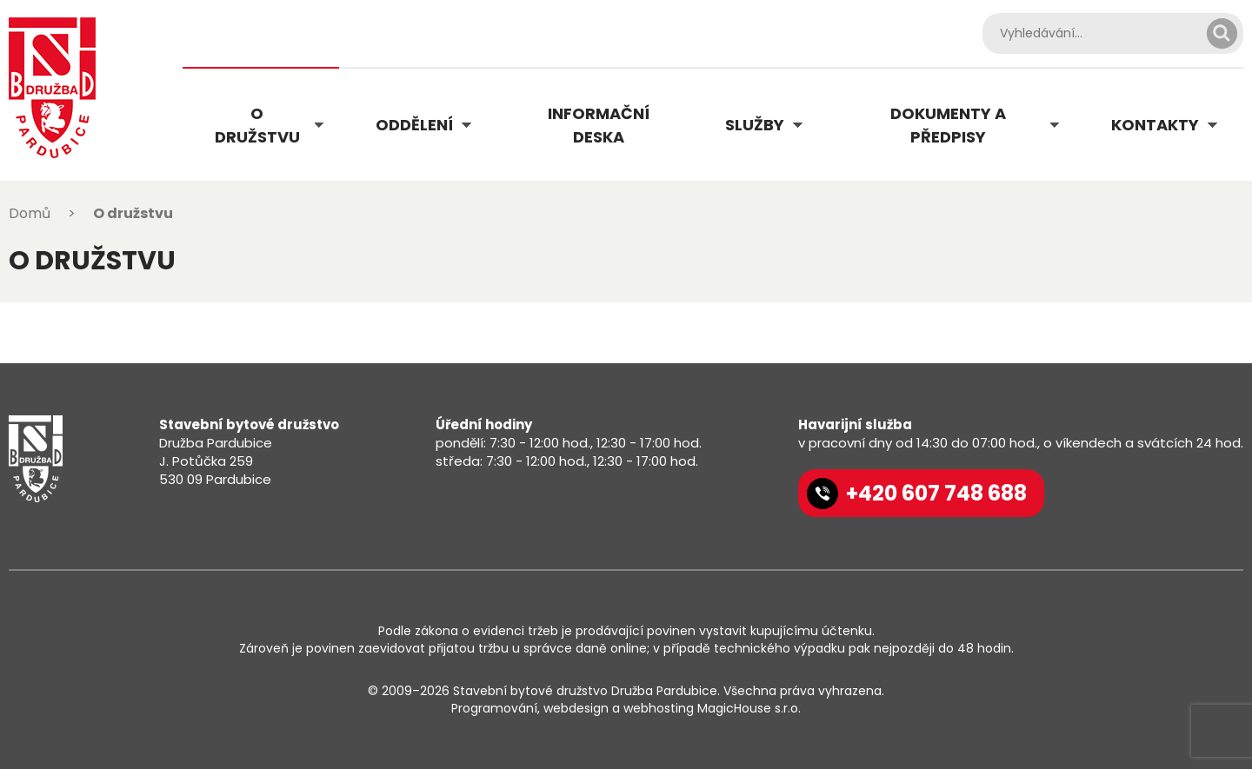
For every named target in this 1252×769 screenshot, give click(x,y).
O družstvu (257, 125)
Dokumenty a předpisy (948, 125)
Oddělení (414, 125)
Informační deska (598, 125)
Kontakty (1155, 125)
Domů (29, 213)
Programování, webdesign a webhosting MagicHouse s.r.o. (626, 708)
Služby (754, 125)
